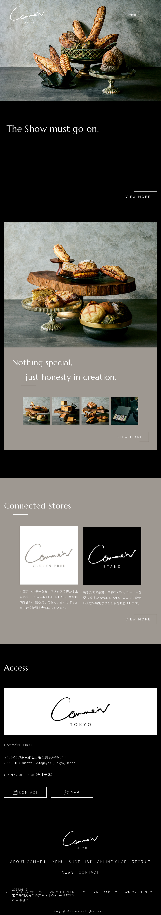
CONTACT (28, 794)
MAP (75, 794)
